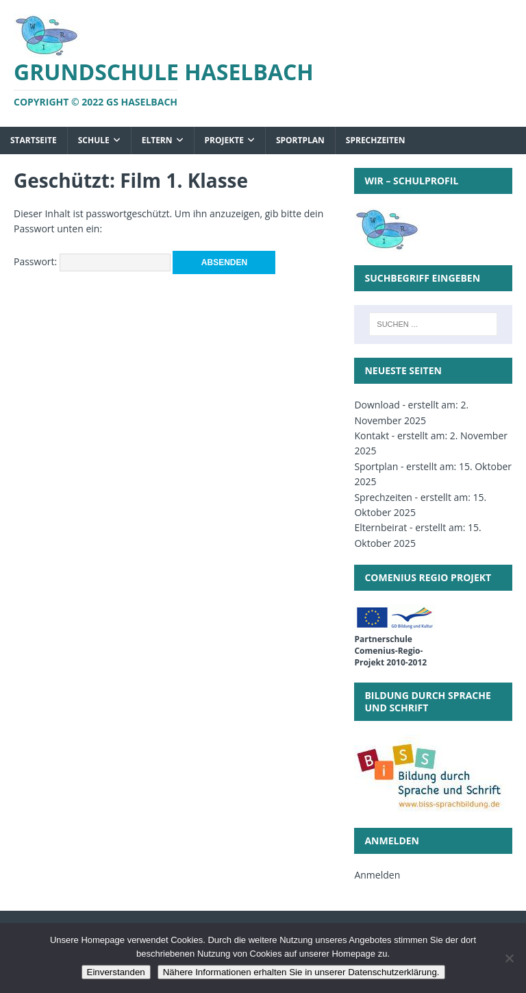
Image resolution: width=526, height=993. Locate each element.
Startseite (33, 140)
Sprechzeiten (375, 140)
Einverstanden (116, 972)
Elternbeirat (380, 527)
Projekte (224, 140)
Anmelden (377, 874)
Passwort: (92, 261)
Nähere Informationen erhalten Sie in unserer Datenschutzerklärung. (301, 972)
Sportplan (300, 140)
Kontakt (371, 435)
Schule (94, 140)
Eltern (157, 140)
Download (376, 404)
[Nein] (509, 958)
